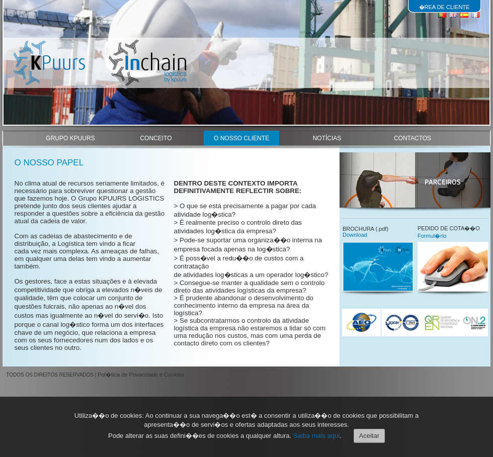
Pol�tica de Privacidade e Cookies (141, 375)
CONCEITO (156, 138)
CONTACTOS (412, 138)
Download (355, 235)
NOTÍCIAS (327, 138)
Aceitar (369, 435)
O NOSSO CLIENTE (241, 138)
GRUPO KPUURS (70, 138)
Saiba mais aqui (316, 435)
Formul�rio (432, 236)
